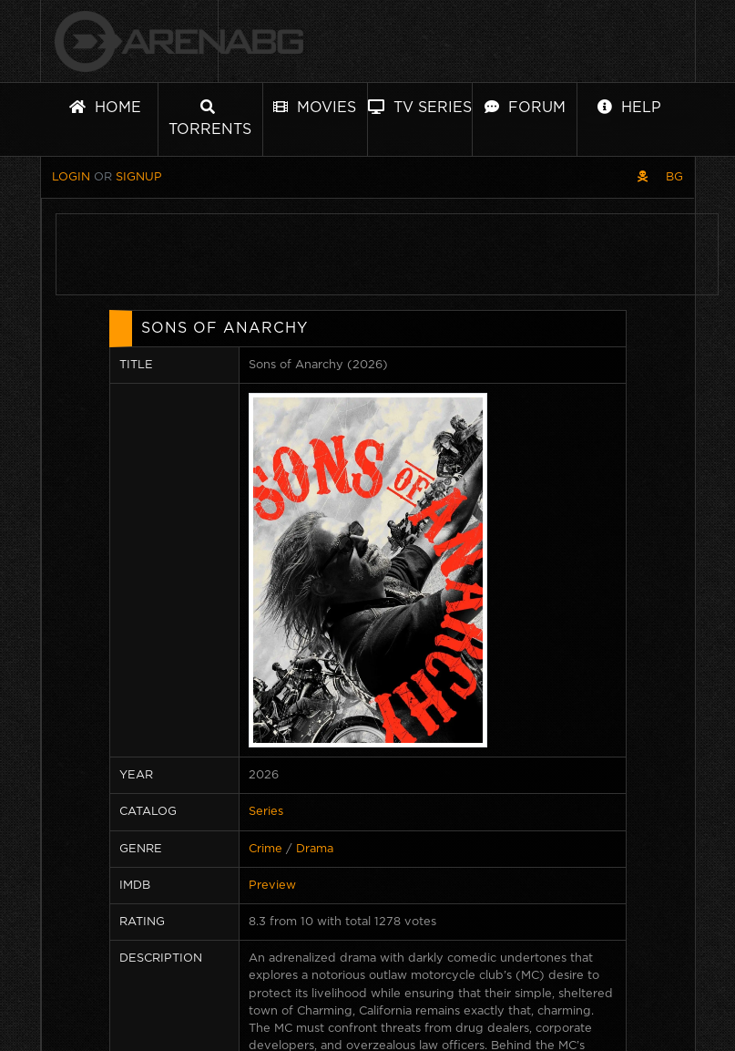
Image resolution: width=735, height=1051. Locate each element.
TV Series (420, 107)
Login (71, 177)
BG (674, 177)
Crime (265, 849)
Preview (272, 886)
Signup (139, 177)
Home (105, 107)
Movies (314, 107)
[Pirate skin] (643, 177)
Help (629, 107)
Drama (314, 849)
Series (266, 812)
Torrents (209, 118)
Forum (525, 107)
